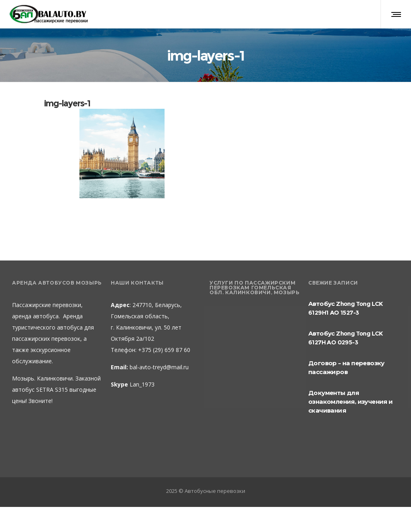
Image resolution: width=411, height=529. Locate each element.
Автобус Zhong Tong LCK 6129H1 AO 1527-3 (345, 308)
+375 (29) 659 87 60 (163, 350)
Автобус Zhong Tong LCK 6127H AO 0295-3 (345, 338)
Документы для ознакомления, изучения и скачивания (350, 401)
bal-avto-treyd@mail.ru (159, 367)
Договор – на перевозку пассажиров (346, 367)
